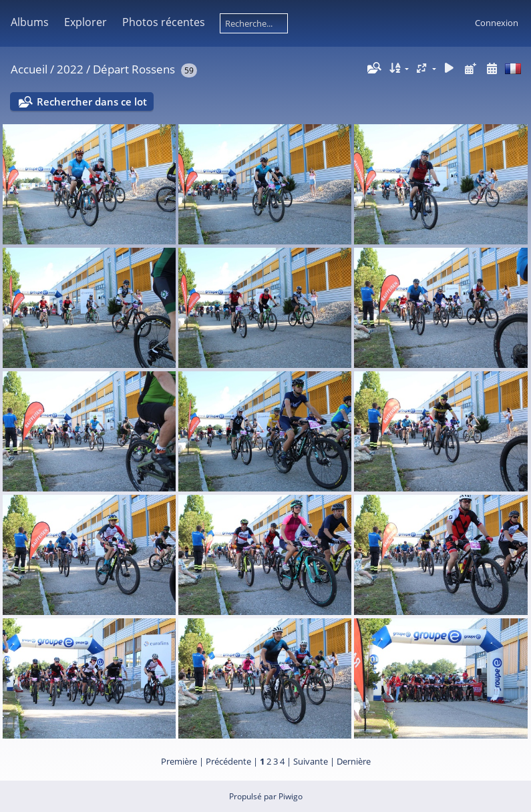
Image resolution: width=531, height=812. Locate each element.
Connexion (496, 23)
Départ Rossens (134, 69)
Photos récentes (163, 22)
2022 (70, 69)
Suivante (310, 761)
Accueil (29, 69)
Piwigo (291, 796)
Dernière (354, 761)
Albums (30, 22)
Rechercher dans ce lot (92, 101)
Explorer (85, 22)
